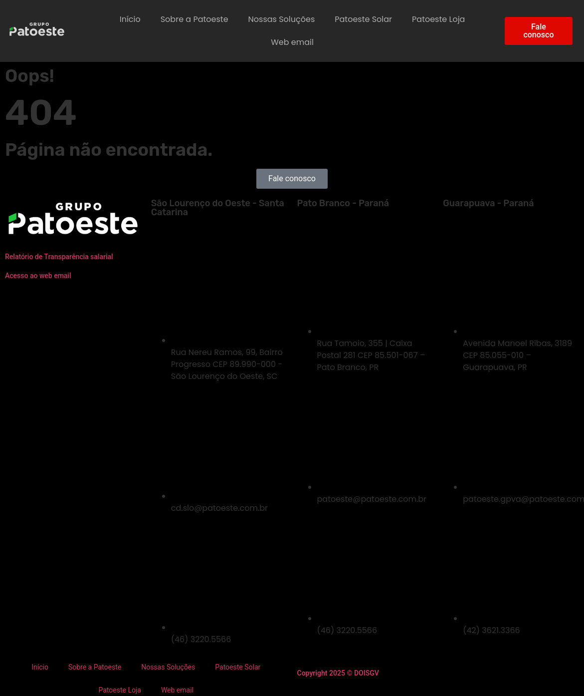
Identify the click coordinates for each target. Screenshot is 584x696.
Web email (292, 42)
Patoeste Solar (363, 19)
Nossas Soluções (281, 19)
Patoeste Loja (438, 19)
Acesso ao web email (38, 276)
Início (130, 19)
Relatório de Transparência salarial (59, 257)
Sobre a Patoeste (194, 19)
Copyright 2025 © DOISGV (338, 673)
